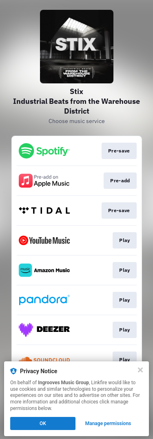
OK (43, 423)
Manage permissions (108, 423)
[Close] (140, 369)
